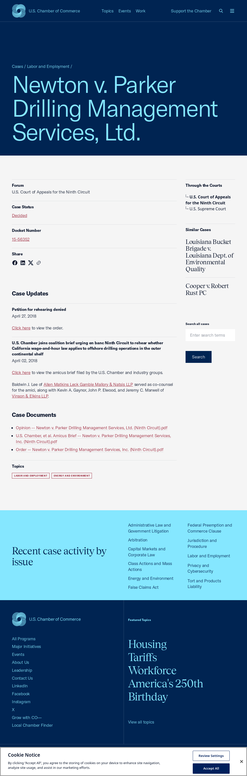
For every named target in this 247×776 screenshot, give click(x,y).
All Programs (23, 638)
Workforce (152, 670)
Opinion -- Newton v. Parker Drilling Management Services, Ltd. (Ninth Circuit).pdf (91, 427)
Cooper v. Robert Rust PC (207, 289)
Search (198, 356)
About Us (20, 662)
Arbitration (138, 539)
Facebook (21, 693)
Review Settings (211, 755)
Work (140, 10)
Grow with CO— (27, 717)
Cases (17, 66)
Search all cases (197, 324)
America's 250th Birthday (165, 690)
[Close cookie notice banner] (241, 761)
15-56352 (20, 239)
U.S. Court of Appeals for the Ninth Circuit (208, 200)
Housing (147, 644)
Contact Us (22, 678)
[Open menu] (232, 11)
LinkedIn (20, 685)
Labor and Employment (48, 66)
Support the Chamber (191, 10)
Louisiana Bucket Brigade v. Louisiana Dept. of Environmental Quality (210, 255)
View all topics (141, 721)
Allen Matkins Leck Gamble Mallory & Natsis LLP (88, 384)
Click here (21, 327)
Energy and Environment (72, 475)
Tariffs (142, 657)
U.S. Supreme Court (206, 209)
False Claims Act (143, 587)
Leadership (22, 670)
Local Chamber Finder (32, 725)
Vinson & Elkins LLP (30, 396)
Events (124, 10)
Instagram (21, 701)
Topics (107, 10)
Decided (19, 215)
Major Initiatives (26, 646)
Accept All (211, 768)
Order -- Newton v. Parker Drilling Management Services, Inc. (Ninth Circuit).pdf (89, 449)
